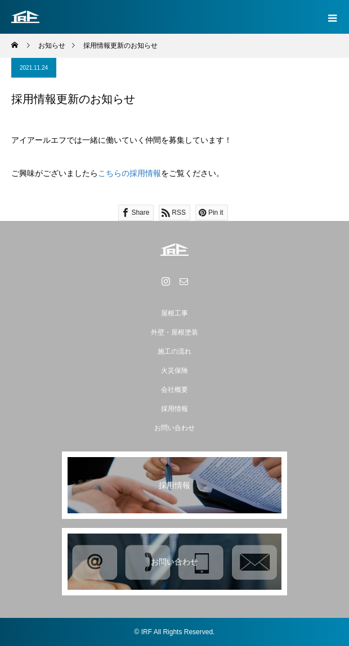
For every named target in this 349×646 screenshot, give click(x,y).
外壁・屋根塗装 (174, 332)
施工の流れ (174, 351)
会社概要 (174, 390)
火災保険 (174, 370)
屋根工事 (174, 313)
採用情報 (174, 409)
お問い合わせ (174, 428)
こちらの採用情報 (129, 173)
